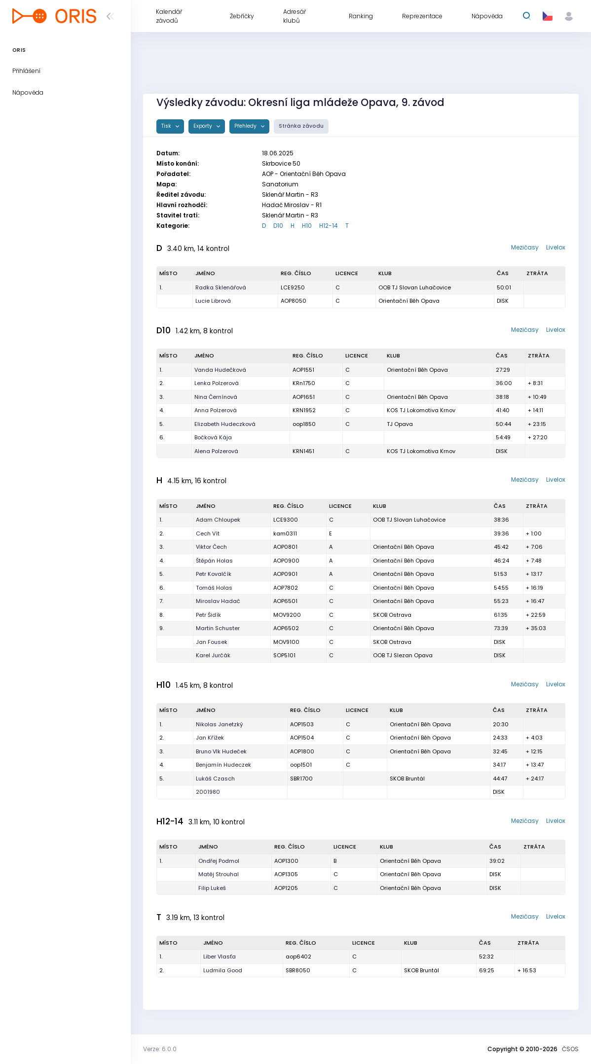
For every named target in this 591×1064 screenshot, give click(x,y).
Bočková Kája (213, 437)
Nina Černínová (215, 397)
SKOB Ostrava (392, 615)
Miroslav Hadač (218, 601)
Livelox (555, 247)
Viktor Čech (211, 547)
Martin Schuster (218, 628)
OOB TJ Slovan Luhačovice (414, 287)
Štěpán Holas (214, 561)
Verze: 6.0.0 (160, 1049)
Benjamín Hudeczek (223, 765)
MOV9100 (286, 642)
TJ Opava (400, 424)
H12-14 (328, 225)
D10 (278, 225)
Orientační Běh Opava (409, 301)
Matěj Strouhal (218, 874)
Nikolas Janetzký (219, 724)
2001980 (208, 792)
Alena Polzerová (216, 451)
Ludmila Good (222, 970)
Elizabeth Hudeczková (225, 424)
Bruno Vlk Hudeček (221, 751)
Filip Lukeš (212, 888)
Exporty (203, 126)
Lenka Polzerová (216, 383)
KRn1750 (304, 383)
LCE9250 (293, 287)
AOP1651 (304, 397)
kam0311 (285, 533)
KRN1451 (303, 451)
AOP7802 (285, 588)
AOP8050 (293, 301)
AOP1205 (286, 888)
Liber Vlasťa (219, 956)
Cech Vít (208, 533)
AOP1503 (302, 724)
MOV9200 (287, 615)
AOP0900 (286, 561)
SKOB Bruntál (407, 778)
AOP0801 (285, 547)
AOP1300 (286, 861)
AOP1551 (303, 370)
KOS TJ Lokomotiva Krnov (421, 410)
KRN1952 (304, 410)
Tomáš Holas (214, 588)
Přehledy (246, 126)
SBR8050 (298, 970)
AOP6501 (285, 601)
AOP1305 (286, 874)
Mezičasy (525, 247)
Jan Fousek (211, 642)
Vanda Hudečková (220, 370)
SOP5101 (284, 655)
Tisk (167, 126)
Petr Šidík (208, 615)
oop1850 (304, 424)
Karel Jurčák (213, 655)
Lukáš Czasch (215, 778)
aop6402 (298, 956)
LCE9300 (285, 520)
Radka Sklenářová (220, 287)
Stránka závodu (301, 126)
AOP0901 (285, 574)
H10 (307, 225)
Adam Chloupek (218, 520)
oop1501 (301, 765)
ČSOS (570, 1049)
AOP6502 (286, 628)
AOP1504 (302, 738)
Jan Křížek (210, 738)
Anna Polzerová (215, 410)
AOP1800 (302, 751)
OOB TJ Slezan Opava (403, 655)
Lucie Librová (213, 301)
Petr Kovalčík (213, 574)
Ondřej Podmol (218, 861)
